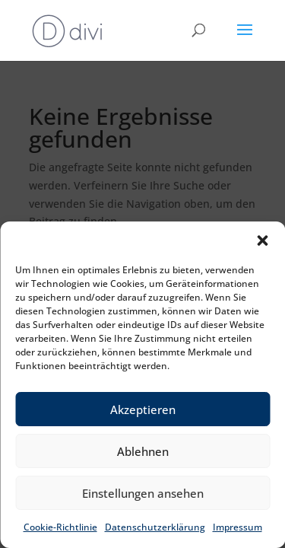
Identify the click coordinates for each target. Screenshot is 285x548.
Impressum (237, 527)
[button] (262, 240)
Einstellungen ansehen (143, 493)
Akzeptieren (143, 409)
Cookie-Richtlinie (60, 527)
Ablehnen (143, 451)
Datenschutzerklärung (155, 527)
